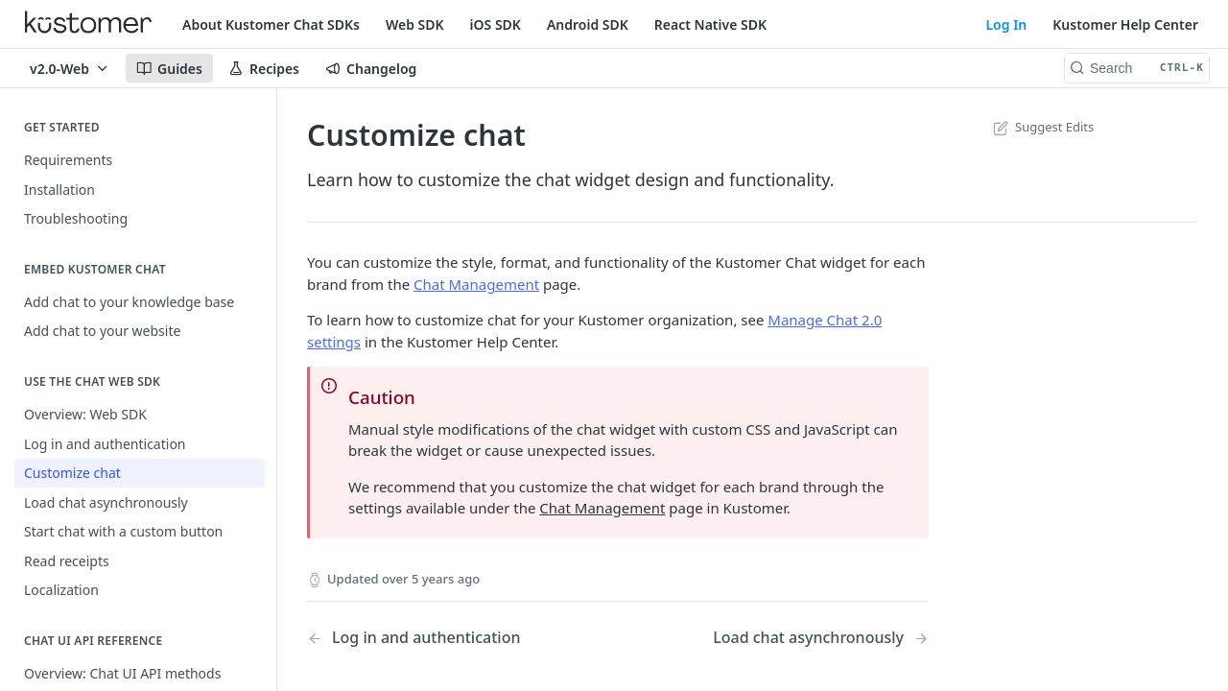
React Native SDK (710, 24)
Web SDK (415, 24)
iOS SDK (495, 24)
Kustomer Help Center (1125, 24)
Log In (1006, 24)
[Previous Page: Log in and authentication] (440, 638)
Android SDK (587, 24)
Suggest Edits (1041, 126)
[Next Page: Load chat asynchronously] (821, 638)
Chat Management (476, 284)
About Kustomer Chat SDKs (271, 24)
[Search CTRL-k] (1137, 68)
